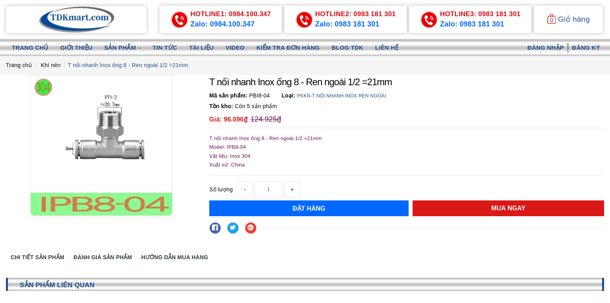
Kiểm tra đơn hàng (287, 47)
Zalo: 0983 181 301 (347, 24)
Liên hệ (386, 47)
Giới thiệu (76, 47)
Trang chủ (30, 47)
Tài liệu (201, 47)
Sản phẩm (122, 47)
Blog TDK (347, 47)
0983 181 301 (355, 14)
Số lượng (221, 189)
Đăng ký (586, 47)
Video (234, 47)
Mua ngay (508, 208)
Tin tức (165, 47)
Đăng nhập (545, 47)
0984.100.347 (230, 14)
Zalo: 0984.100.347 (222, 24)
